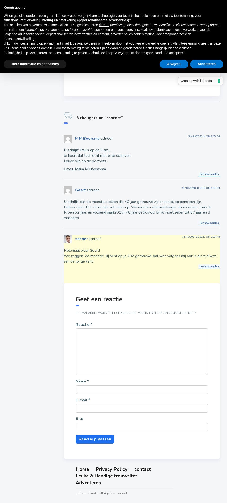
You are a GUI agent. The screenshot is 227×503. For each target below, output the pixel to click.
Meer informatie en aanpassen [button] (35, 64)
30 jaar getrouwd (26, 118)
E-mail (83, 400)
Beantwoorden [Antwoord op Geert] (209, 223)
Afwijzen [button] (174, 64)
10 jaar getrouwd (26, 85)
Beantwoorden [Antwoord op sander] (209, 266)
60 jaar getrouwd (26, 151)
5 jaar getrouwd (25, 74)
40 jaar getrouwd (26, 129)
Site (79, 418)
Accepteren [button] (207, 64)
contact (142, 469)
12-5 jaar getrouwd (28, 96)
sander (81, 239)
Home (82, 469)
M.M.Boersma (87, 138)
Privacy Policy (111, 469)
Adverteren (88, 483)
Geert (80, 190)
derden (104, 25)
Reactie (84, 324)
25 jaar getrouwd (26, 107)
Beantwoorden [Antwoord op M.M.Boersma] (209, 174)
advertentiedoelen (31, 34)
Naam (82, 381)
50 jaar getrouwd (26, 141)
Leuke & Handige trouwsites (107, 476)
